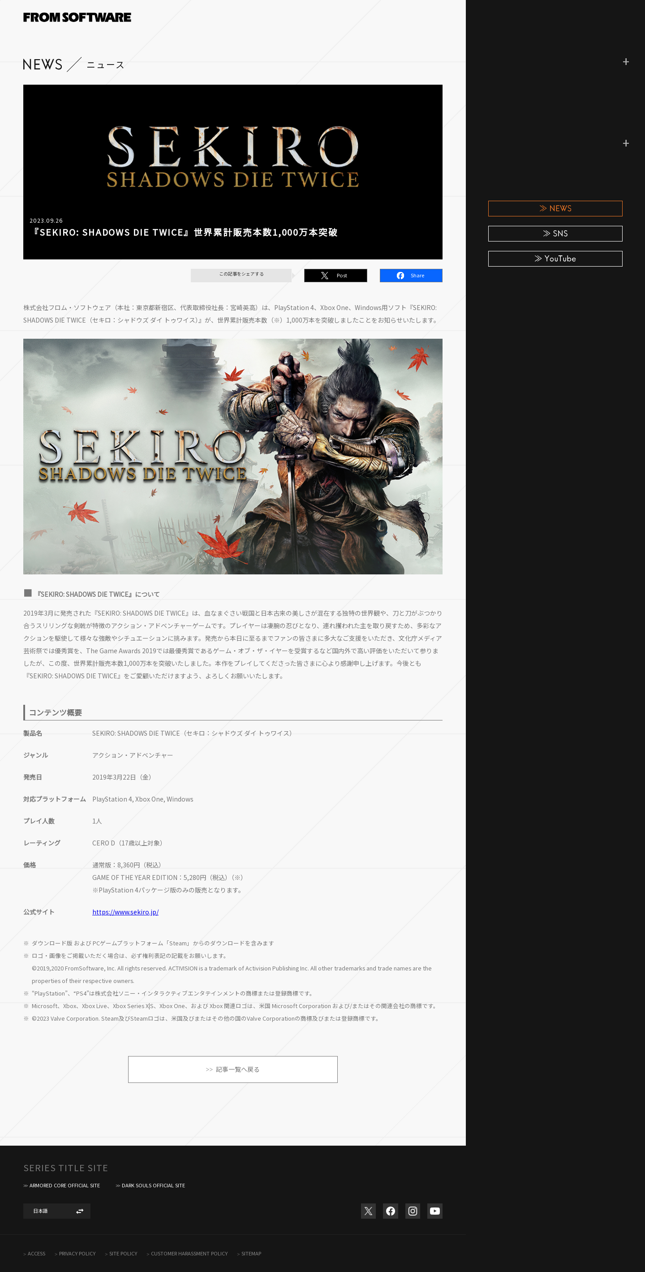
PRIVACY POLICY (77, 1253)
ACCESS (36, 1253)
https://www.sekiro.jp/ (125, 911)
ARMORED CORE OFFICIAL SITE (65, 1185)
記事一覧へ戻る (238, 1069)
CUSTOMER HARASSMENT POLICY (189, 1253)
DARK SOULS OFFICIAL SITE (153, 1185)
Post (342, 275)
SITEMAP (251, 1253)
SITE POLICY (123, 1253)
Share (417, 275)
